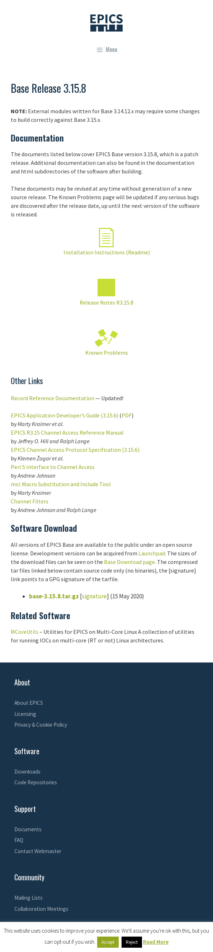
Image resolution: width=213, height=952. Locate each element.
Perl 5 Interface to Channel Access (53, 466)
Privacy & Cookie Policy (40, 724)
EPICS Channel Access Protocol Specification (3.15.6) (75, 449)
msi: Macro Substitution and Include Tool (61, 484)
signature (94, 596)
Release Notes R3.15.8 (106, 302)
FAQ (18, 840)
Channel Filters (29, 501)
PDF (127, 415)
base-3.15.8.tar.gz (54, 596)
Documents (28, 829)
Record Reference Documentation (52, 398)
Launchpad (151, 553)
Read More (156, 941)
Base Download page (129, 561)
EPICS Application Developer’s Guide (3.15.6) (64, 415)
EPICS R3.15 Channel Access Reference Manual (67, 432)
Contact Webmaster (37, 851)
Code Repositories (35, 782)
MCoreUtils (24, 631)
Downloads (27, 771)
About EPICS (28, 702)
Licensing (25, 714)
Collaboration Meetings (41, 908)
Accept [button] (107, 942)
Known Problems (106, 352)
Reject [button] (132, 942)
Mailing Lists (28, 897)
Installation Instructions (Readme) (106, 252)
